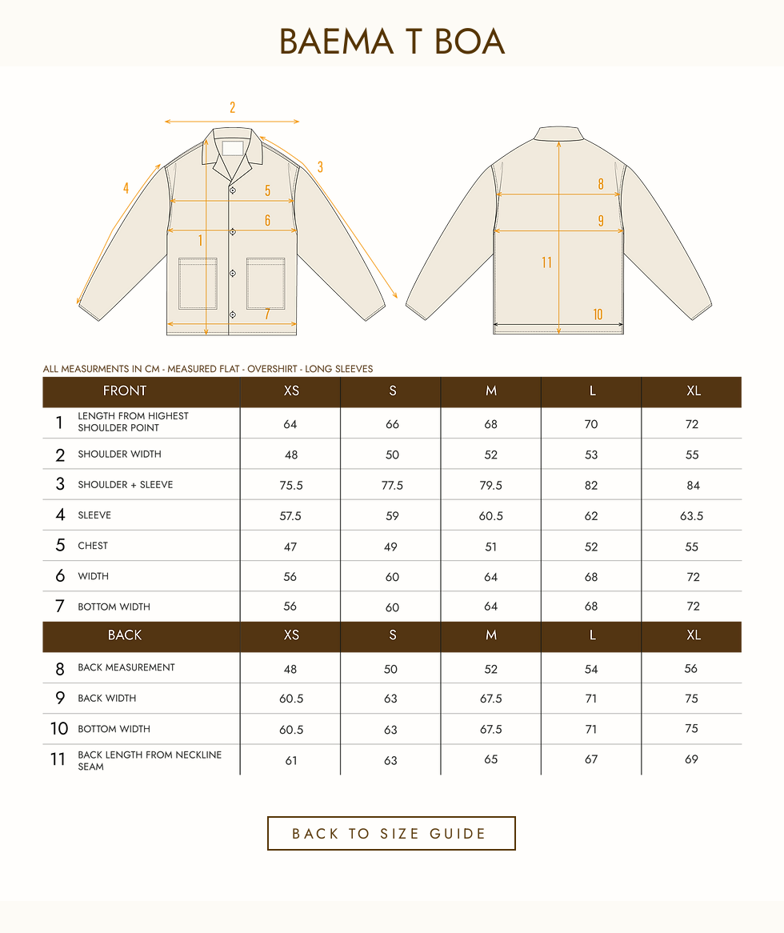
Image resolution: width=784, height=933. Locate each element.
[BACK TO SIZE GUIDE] (391, 833)
